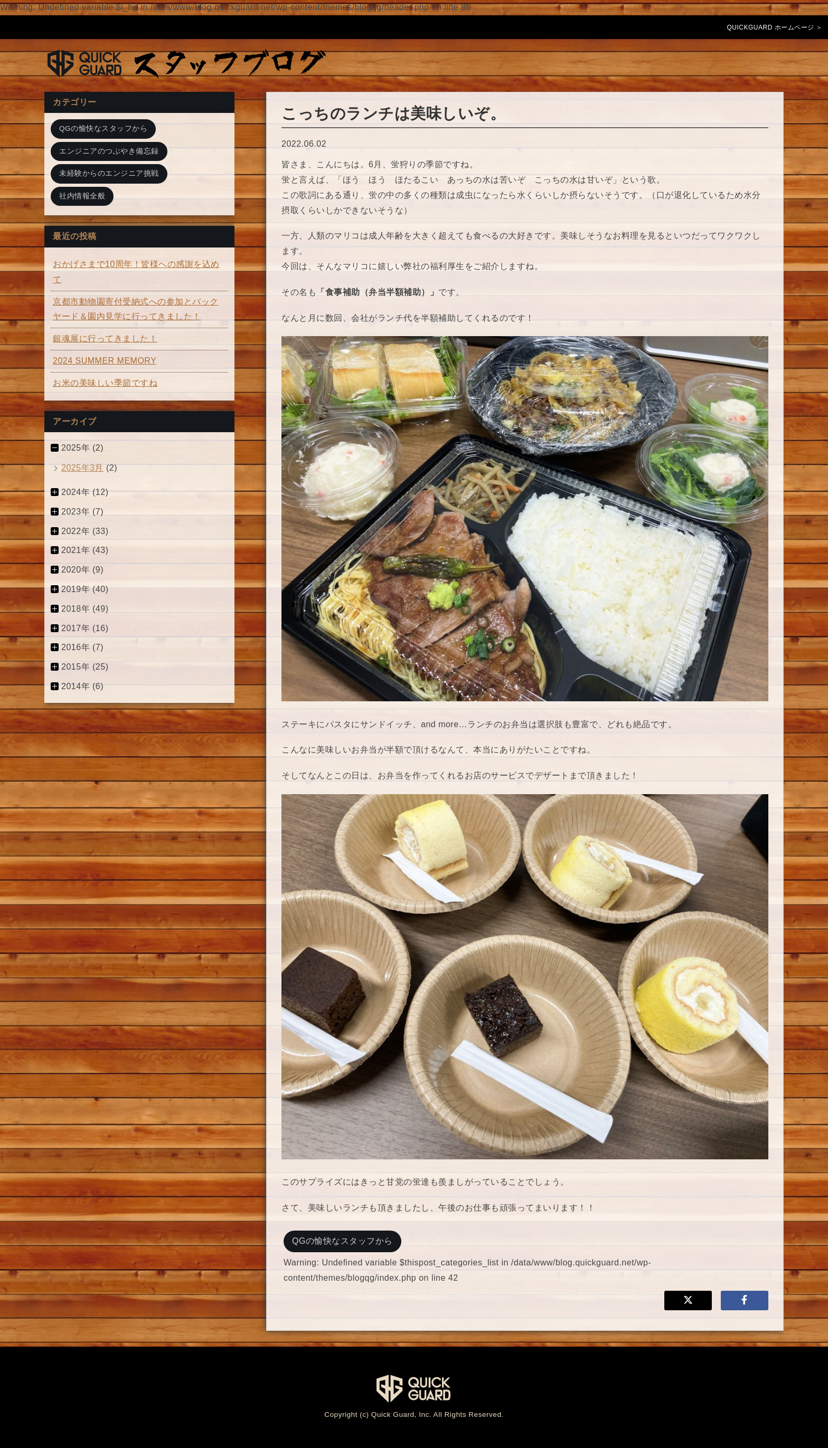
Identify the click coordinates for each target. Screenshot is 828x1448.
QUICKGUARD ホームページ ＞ (775, 27)
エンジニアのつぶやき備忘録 (109, 151)
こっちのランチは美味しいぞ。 (393, 113)
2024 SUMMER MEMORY (104, 360)
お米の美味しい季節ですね (105, 382)
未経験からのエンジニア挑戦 (109, 173)
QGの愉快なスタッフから (342, 1240)
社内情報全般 (82, 196)
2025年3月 (82, 467)
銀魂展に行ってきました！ (105, 338)
